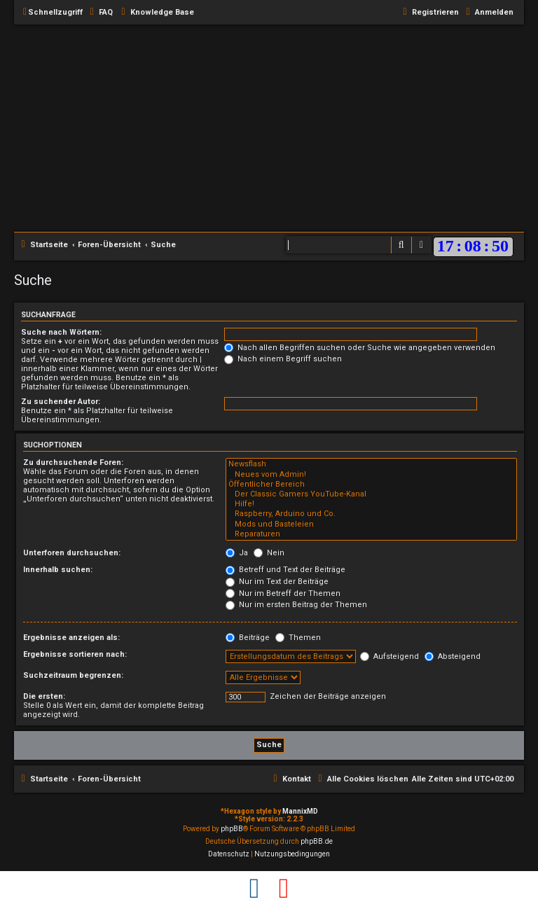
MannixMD (300, 811)
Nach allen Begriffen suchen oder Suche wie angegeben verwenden (359, 347)
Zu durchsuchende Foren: (73, 462)
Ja (237, 552)
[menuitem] (99, 12)
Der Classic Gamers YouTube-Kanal (371, 494)
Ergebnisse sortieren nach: (75, 654)
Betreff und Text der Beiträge (285, 569)
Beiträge (248, 637)
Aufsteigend (389, 656)
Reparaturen (371, 534)
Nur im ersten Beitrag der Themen (296, 604)
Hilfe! (371, 504)
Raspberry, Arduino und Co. (371, 514)
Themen (298, 637)
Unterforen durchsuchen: (71, 552)
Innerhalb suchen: (57, 569)
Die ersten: (44, 696)
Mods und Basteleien (371, 524)
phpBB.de (317, 841)
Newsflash (371, 464)
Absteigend (453, 656)
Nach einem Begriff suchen (283, 358)
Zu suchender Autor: (60, 401)
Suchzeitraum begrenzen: (73, 675)
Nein (269, 552)
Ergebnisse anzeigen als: (71, 637)
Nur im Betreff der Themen (283, 593)
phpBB (232, 829)
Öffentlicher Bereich (371, 484)
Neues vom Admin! (371, 475)
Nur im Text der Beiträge (277, 581)
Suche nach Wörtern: (61, 332)
